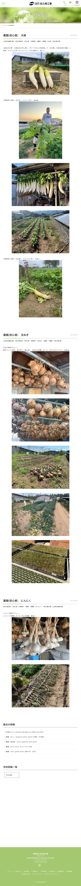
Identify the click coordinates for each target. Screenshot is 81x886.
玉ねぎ (40, 341)
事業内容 (61, 871)
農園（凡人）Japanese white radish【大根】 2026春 (25, 737)
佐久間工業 (56, 41)
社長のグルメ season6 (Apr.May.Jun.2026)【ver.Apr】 (25, 732)
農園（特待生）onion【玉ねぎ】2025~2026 (21, 742)
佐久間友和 (19, 41)
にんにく (39, 606)
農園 (44, 41)
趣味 (39, 41)
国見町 (34, 41)
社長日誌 (52, 871)
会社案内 (26, 871)
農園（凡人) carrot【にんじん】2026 (19, 747)
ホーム (5, 25)
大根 (49, 41)
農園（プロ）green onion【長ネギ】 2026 (21, 751)
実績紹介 (35, 871)
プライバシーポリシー (51, 874)
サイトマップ (37, 874)
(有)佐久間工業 (41, 882)
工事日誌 (43, 871)
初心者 (27, 41)
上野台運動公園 (9, 41)
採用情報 (69, 871)
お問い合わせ (26, 874)
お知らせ (18, 871)
